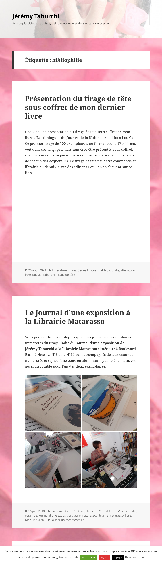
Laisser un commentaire (67, 520)
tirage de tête (65, 275)
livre (28, 275)
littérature (128, 270)
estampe (31, 515)
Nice (28, 520)
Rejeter (104, 557)
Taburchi (49, 275)
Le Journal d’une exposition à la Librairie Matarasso (77, 316)
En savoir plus (134, 557)
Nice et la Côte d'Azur (100, 511)
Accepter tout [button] (88, 557)
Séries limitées (88, 270)
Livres (72, 270)
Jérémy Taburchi (35, 16)
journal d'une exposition (55, 515)
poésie (36, 275)
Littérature (59, 270)
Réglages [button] (118, 557)
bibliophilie (111, 270)
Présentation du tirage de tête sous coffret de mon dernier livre (78, 107)
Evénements (59, 511)
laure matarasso (85, 515)
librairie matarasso (111, 515)
